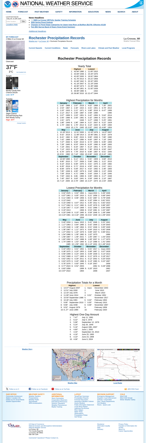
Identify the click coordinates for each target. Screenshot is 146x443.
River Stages (78, 410)
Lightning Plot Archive (81, 408)
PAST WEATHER (42, 12)
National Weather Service (37, 427)
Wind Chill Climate (126, 398)
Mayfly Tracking (57, 407)
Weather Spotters (35, 396)
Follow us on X (12, 389)
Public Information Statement (84, 405)
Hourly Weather (79, 403)
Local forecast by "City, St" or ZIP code (13, 17)
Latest (77, 394)
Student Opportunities (13, 401)
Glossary (100, 429)
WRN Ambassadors (35, 403)
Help (98, 427)
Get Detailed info (21, 72)
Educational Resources (59, 402)
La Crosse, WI (44, 41)
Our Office (11, 394)
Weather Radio (34, 400)
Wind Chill (123, 396)
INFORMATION (75, 12)
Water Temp (78, 412)
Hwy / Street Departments (106, 401)
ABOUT (135, 12)
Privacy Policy (123, 424)
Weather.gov (33, 41)
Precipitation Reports (81, 398)
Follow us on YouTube (61, 389)
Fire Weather (101, 403)
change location (21, 123)
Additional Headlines (37, 31)
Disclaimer (100, 424)
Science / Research (58, 403)
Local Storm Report (81, 406)
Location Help (12, 24)
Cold (122, 394)
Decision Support (105, 394)
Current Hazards (35, 48)
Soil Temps (78, 417)
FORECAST (23, 12)
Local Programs (128, 48)
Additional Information (58, 395)
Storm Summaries (58, 398)
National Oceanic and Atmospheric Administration (45, 426)
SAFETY (58, 12)
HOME (8, 12)
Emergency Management (105, 396)
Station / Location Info (13, 398)
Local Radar (118, 382)
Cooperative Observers (59, 400)
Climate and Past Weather (108, 48)
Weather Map (73, 382)
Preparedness (33, 398)
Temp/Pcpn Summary (81, 396)
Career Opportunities (126, 431)
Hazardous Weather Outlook (84, 401)
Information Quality (103, 426)
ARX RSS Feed (132, 389)
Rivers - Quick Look (103, 405)
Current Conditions (52, 48)
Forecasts (75, 48)
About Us (122, 429)
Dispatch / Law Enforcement (106, 398)
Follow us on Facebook (38, 389)
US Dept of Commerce (36, 424)
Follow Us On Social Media (15, 400)
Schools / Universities (104, 400)
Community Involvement (14, 396)
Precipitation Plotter (81, 415)
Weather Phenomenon (59, 405)
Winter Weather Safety (127, 400)
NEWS (108, 12)
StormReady (33, 401)
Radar (65, 48)
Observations (78, 413)
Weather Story (27, 349)
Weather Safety (36, 394)
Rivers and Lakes (88, 48)
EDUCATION (93, 12)
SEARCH (121, 12)
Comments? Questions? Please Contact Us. (43, 438)
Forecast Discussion (81, 400)
